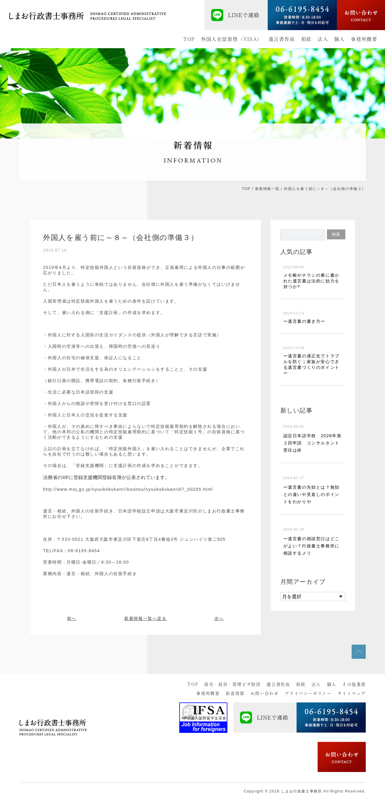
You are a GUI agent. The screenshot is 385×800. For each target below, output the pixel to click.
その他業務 (354, 684)
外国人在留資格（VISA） (232, 39)
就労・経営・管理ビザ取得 (232, 684)
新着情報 (235, 693)
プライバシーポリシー (308, 693)
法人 (323, 39)
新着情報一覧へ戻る (145, 618)
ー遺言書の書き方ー (304, 321)
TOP (189, 39)
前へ (71, 618)
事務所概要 (364, 39)
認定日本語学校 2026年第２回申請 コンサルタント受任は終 (312, 443)
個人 (339, 39)
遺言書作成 (282, 39)
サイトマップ (351, 693)
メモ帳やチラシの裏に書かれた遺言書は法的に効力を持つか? (311, 281)
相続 (306, 39)
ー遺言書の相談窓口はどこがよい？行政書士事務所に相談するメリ (311, 546)
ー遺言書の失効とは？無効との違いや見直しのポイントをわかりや (311, 494)
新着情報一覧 (267, 189)
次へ (219, 618)
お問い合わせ (265, 693)
